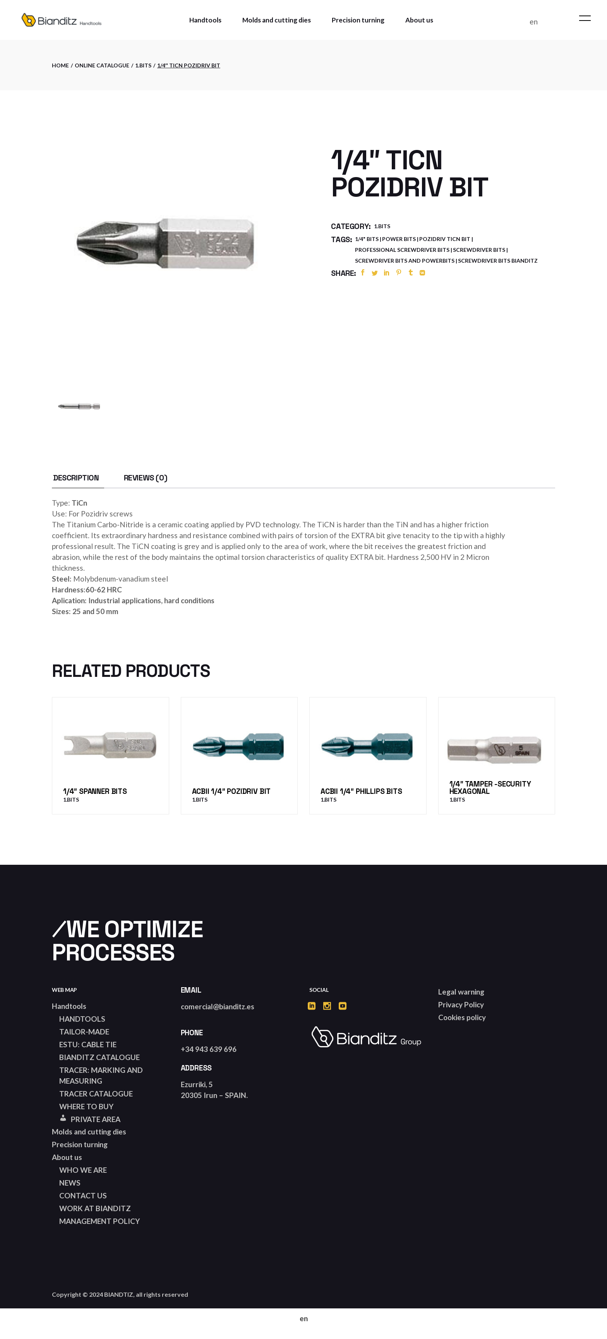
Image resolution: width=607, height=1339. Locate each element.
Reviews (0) (146, 478)
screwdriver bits (479, 249)
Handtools (69, 1006)
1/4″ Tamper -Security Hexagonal (490, 787)
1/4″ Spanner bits (95, 791)
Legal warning (461, 991)
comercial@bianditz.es (217, 1006)
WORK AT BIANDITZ (95, 1208)
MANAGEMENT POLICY (99, 1221)
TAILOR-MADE (84, 1031)
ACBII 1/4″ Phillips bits (361, 791)
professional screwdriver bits (402, 249)
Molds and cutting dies (89, 1131)
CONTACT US (83, 1195)
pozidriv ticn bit (444, 239)
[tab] (76, 478)
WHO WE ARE (83, 1169)
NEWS (70, 1182)
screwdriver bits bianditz (498, 260)
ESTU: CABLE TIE (88, 1044)
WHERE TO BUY (86, 1106)
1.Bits (382, 226)
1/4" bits (367, 239)
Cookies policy (462, 1017)
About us (67, 1157)
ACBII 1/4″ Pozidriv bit (231, 791)
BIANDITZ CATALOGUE (99, 1057)
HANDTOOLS (82, 1018)
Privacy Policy (461, 1004)
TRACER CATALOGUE (96, 1093)
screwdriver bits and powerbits (404, 260)
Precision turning (80, 1144)
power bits (399, 239)
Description (76, 478)
